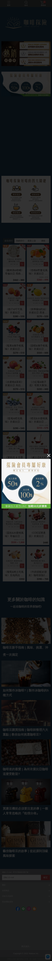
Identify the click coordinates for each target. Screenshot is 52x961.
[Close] (49, 455)
